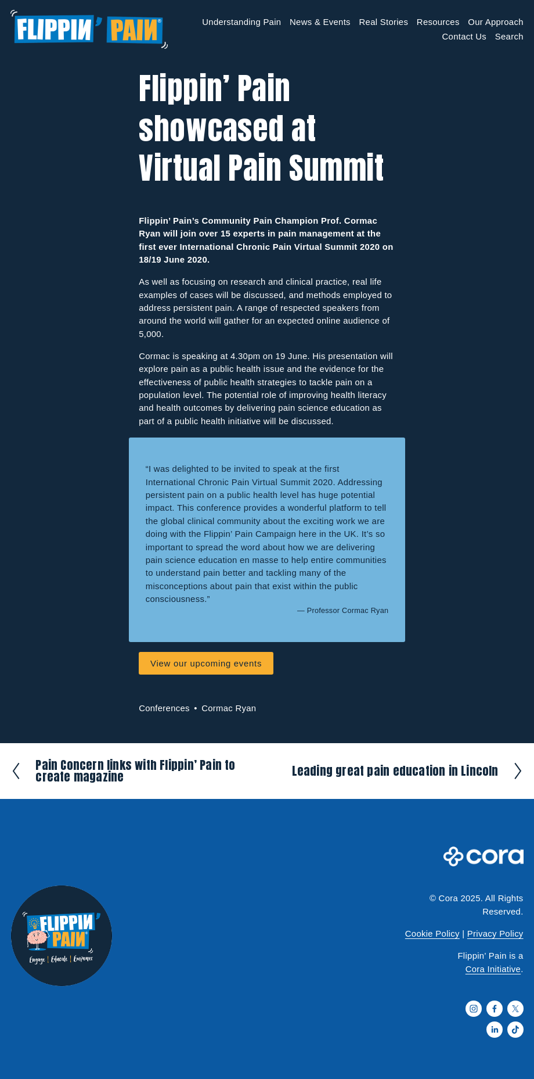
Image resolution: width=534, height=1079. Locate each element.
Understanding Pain (241, 22)
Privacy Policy (495, 933)
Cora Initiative (493, 969)
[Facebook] (494, 1009)
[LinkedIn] (494, 1029)
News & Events (320, 22)
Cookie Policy (432, 933)
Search (509, 36)
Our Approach (495, 22)
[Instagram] (474, 1009)
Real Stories (383, 22)
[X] (515, 1009)
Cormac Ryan (228, 708)
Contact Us (464, 36)
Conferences (164, 708)
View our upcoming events (206, 663)
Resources (438, 22)
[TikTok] (515, 1029)
